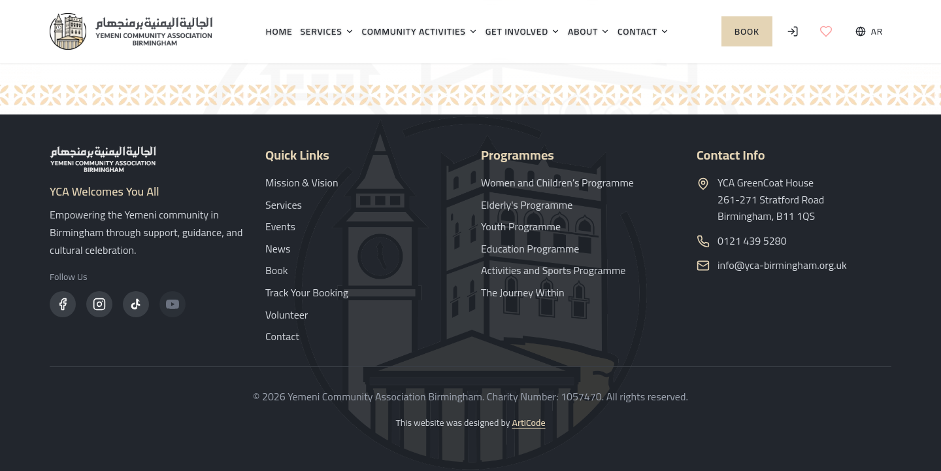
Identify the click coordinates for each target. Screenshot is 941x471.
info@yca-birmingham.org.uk (782, 265)
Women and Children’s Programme (557, 182)
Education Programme (530, 248)
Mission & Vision (301, 182)
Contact (643, 31)
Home (278, 31)
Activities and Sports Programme (553, 270)
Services (327, 31)
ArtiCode (529, 422)
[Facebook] (63, 304)
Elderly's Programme (526, 205)
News (277, 248)
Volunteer (286, 314)
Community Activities (420, 31)
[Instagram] (99, 304)
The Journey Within (523, 292)
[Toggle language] (869, 31)
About (589, 31)
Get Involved (523, 31)
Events (280, 226)
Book (747, 31)
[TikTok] (136, 304)
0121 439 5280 (752, 241)
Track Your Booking (306, 292)
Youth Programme (521, 226)
